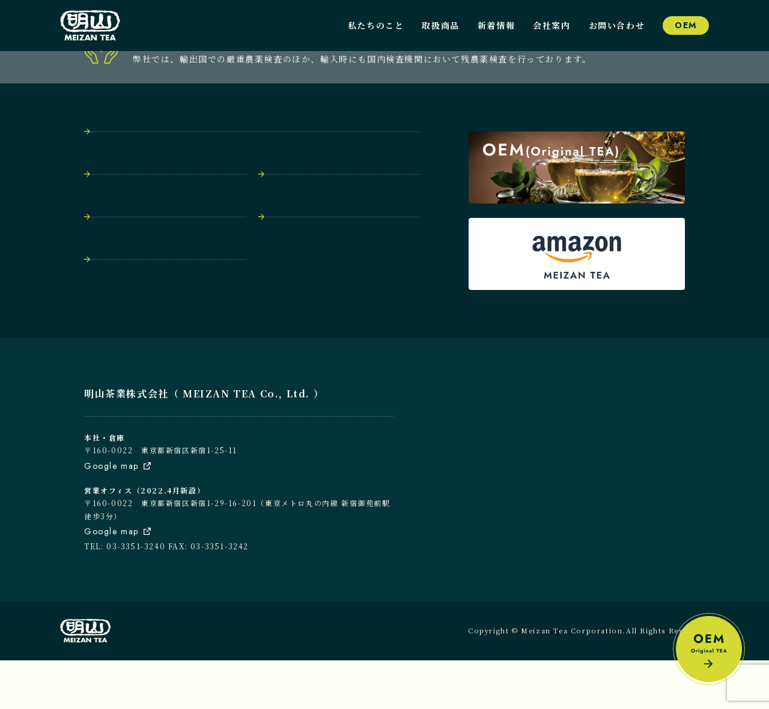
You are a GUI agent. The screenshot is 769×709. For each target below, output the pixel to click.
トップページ (123, 195)
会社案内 (551, 25)
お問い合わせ (617, 25)
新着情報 (496, 25)
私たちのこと (376, 25)
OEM (686, 25)
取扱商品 (440, 25)
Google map (111, 514)
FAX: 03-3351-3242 (208, 595)
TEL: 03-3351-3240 (124, 595)
